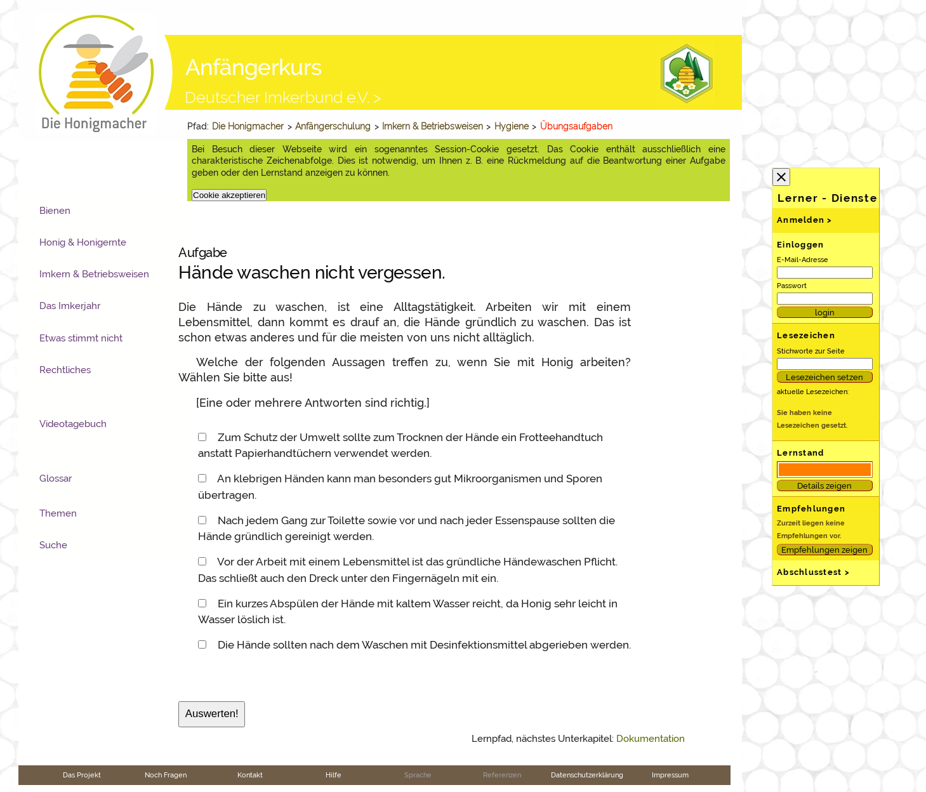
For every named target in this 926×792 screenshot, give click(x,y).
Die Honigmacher (248, 126)
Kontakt (250, 774)
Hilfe (333, 774)
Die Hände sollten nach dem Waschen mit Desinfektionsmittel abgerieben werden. (424, 644)
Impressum (670, 774)
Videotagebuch (73, 424)
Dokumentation (650, 738)
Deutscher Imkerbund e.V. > (283, 97)
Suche (53, 545)
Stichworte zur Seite (811, 350)
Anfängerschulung (333, 126)
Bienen (54, 210)
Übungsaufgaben (576, 126)
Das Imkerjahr (69, 306)
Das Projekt (82, 774)
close (781, 177)
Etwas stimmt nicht (80, 338)
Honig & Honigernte (82, 242)
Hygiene (511, 126)
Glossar (55, 478)
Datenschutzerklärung (587, 774)
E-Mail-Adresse (802, 259)
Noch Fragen (166, 774)
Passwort (792, 285)
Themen (58, 513)
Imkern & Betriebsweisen (432, 126)
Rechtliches (65, 370)
